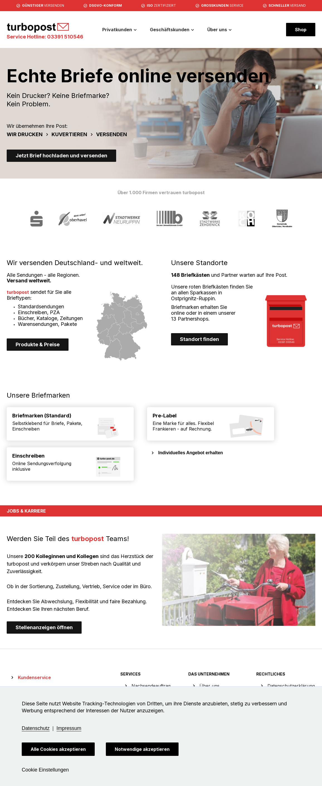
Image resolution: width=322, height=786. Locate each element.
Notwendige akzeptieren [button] (142, 749)
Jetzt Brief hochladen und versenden (61, 155)
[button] (119, 29)
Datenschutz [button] (36, 728)
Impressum (69, 728)
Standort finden (199, 339)
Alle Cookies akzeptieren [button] (58, 749)
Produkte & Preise (38, 344)
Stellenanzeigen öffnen (44, 627)
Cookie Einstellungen (45, 770)
